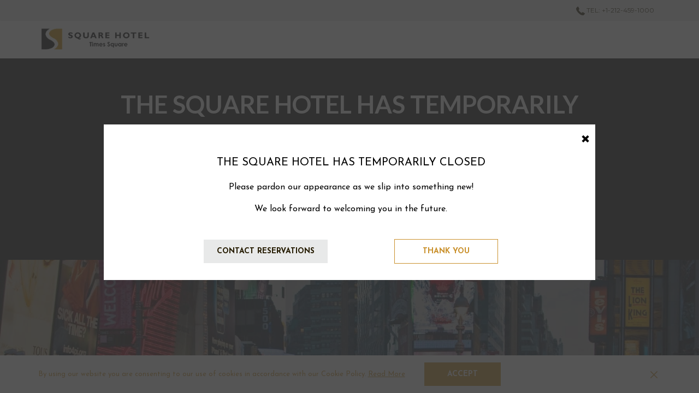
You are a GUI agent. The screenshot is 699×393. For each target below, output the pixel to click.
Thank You (446, 251)
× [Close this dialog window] (585, 137)
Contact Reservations (266, 251)
